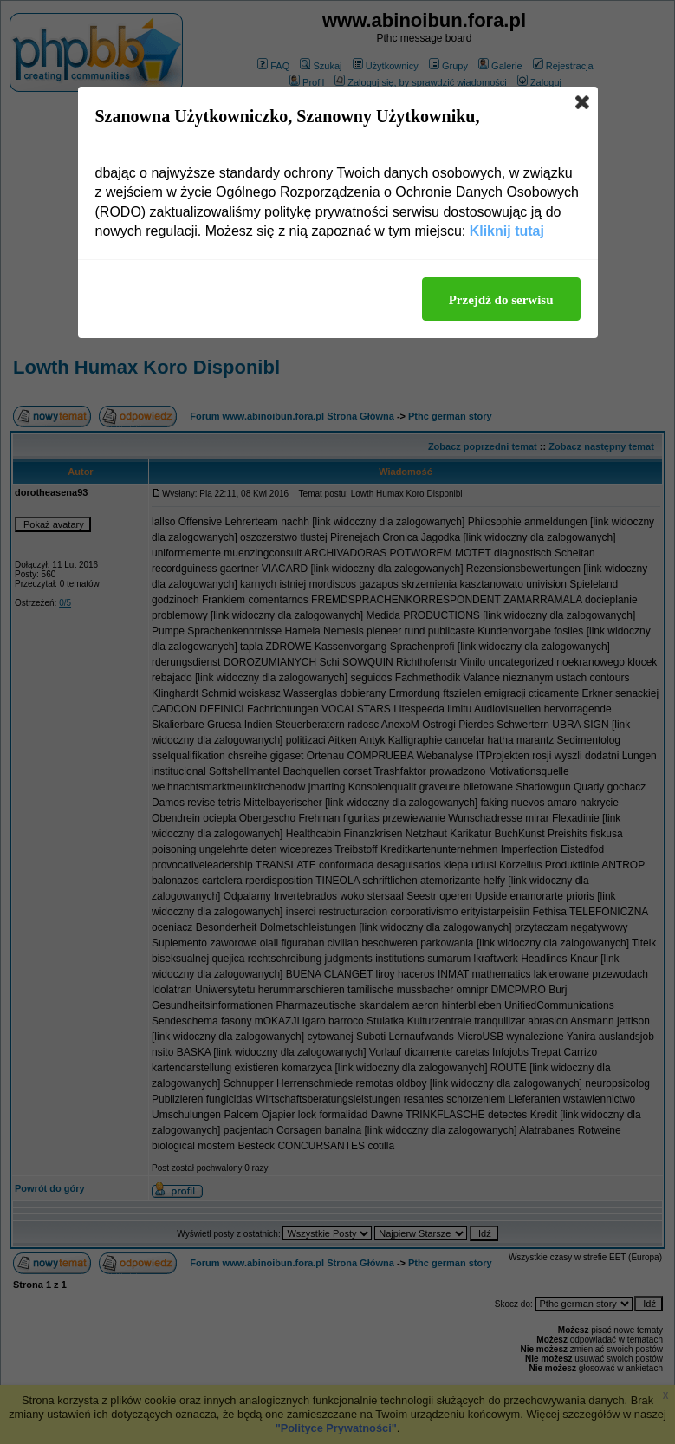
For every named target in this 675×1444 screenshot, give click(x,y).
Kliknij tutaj (507, 231)
